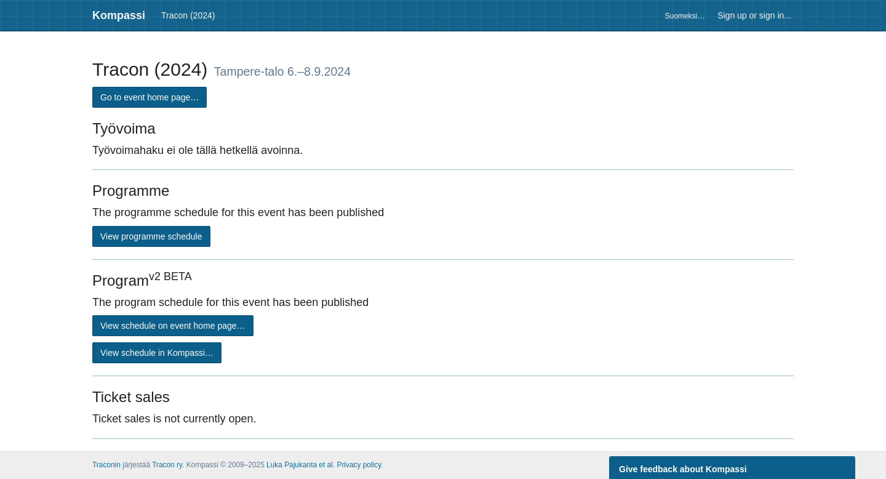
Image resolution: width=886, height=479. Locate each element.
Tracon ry (167, 465)
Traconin (106, 465)
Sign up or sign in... (754, 15)
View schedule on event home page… (172, 326)
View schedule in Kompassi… (157, 353)
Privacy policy (359, 465)
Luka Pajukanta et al (299, 465)
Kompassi (118, 15)
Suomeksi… (684, 16)
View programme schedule (151, 236)
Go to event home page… (149, 97)
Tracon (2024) (188, 15)
